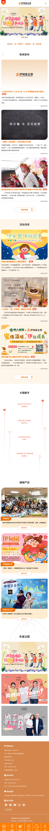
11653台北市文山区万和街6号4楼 (17, 786)
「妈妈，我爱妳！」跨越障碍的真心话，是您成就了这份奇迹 (20, 568)
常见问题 (7, 795)
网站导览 (28, 795)
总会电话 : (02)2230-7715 (12, 779)
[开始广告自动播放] (43, 34)
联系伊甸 (41, 795)
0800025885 (8, 763)
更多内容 (24, 528)
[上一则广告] (3, 34)
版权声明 (14, 795)
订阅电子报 (8, 809)
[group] (24, 21)
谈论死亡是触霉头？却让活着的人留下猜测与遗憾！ (17, 614)
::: (2, 54)
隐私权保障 (20, 795)
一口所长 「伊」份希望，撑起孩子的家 (19, 309)
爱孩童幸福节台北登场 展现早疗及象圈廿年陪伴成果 (24, 189)
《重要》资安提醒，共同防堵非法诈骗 (16, 141)
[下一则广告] (6, 34)
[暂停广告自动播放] (46, 34)
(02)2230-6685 (9, 760)
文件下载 (34, 795)
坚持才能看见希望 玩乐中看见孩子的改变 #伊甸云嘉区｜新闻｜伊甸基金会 (24, 523)
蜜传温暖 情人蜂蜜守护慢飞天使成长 (18, 357)
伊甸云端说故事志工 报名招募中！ (17, 261)
